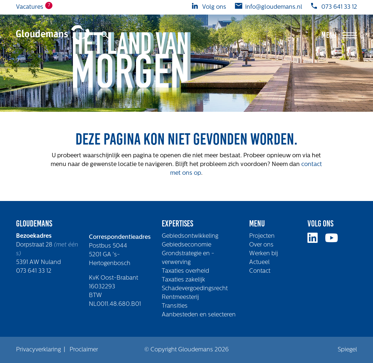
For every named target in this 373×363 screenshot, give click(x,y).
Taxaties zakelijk (183, 280)
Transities (175, 306)
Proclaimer (84, 350)
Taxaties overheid (185, 271)
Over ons (261, 245)
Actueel (259, 262)
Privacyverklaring (38, 350)
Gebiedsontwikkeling (190, 236)
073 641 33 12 (33, 271)
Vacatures (29, 6)
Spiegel (347, 350)
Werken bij (263, 254)
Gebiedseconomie (186, 245)
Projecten (262, 236)
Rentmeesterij (180, 297)
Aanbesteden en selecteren (199, 315)
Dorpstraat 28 (35, 245)
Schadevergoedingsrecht (195, 289)
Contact (259, 271)
